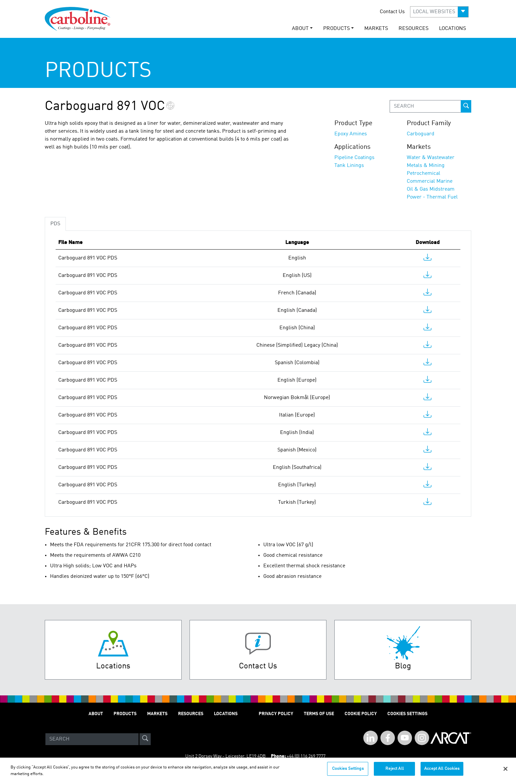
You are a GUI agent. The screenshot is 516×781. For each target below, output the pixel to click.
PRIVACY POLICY (276, 714)
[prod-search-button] (466, 106)
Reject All (394, 772)
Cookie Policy (361, 714)
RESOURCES (413, 28)
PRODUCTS (125, 714)
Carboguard (420, 134)
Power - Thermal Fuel (432, 197)
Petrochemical (423, 173)
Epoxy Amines (350, 134)
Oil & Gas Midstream (430, 189)
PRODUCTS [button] (336, 28)
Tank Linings (349, 165)
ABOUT (96, 714)
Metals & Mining (426, 165)
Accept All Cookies (441, 772)
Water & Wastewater (430, 157)
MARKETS (376, 28)
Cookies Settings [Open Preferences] (407, 714)
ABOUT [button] (300, 28)
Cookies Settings (348, 772)
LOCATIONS (452, 28)
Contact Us (392, 11)
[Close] (505, 772)
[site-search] (145, 739)
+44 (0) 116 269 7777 (306, 756)
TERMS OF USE (319, 714)
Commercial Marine (429, 181)
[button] (439, 11)
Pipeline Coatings (354, 157)
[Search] (92, 739)
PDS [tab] (55, 224)
